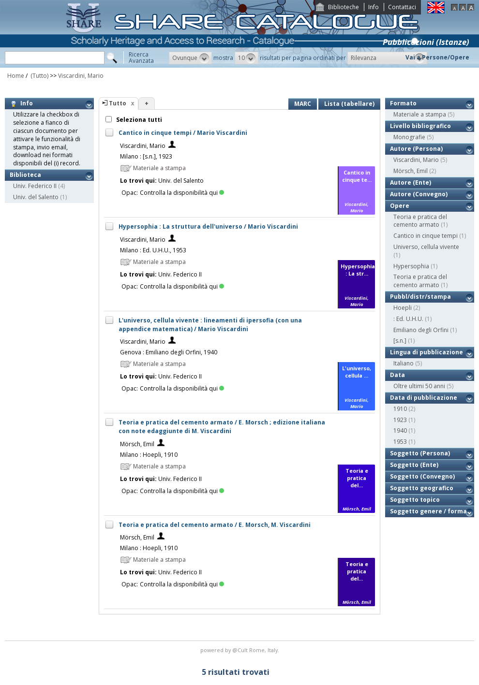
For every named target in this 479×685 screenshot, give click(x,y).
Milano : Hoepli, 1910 (149, 455)
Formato (403, 103)
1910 (400, 409)
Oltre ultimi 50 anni (419, 386)
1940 (400, 430)
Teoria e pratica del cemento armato (420, 221)
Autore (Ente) (410, 182)
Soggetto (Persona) (420, 453)
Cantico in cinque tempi (425, 236)
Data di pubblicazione (423, 398)
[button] (190, 58)
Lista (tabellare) (349, 104)
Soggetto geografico (421, 488)
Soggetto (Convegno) (422, 476)
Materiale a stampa (419, 114)
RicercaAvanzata (141, 57)
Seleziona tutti (138, 120)
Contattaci (402, 7)
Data (397, 375)
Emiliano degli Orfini (421, 330)
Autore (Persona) (416, 149)
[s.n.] (399, 340)
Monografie (409, 137)
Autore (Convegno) (419, 194)
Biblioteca (25, 175)
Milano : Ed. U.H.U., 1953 (153, 250)
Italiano (403, 363)
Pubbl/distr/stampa (420, 296)
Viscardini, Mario (81, 76)
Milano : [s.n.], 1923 (146, 156)
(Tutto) (38, 76)
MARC (302, 104)
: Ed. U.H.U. (408, 319)
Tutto (117, 103)
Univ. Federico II (35, 186)
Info (373, 7)
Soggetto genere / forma (428, 511)
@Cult (240, 650)
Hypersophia (411, 266)
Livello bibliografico (420, 126)
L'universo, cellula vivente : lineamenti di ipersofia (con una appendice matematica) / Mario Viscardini (210, 324)
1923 (400, 420)
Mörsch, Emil (137, 444)
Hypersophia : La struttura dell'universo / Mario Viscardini (208, 226)
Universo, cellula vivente (426, 247)
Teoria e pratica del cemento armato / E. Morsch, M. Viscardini (215, 525)
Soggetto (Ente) (414, 465)
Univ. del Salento (36, 197)
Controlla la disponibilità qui (182, 193)
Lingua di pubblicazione (426, 352)
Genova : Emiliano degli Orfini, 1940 (168, 352)
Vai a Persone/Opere (437, 57)
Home (15, 76)
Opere (399, 206)
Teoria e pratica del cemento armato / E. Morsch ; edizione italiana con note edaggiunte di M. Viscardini (222, 426)
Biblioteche (343, 7)
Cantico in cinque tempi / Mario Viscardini (183, 133)
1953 (400, 441)
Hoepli (402, 308)
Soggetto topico (415, 500)
